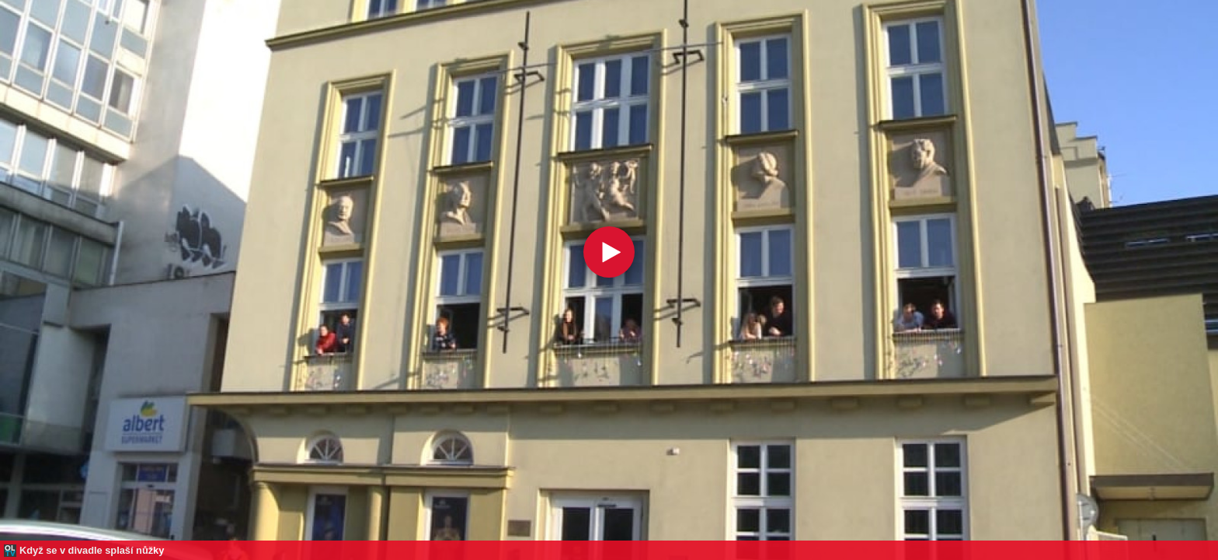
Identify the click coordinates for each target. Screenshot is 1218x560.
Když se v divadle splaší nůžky (91, 550)
